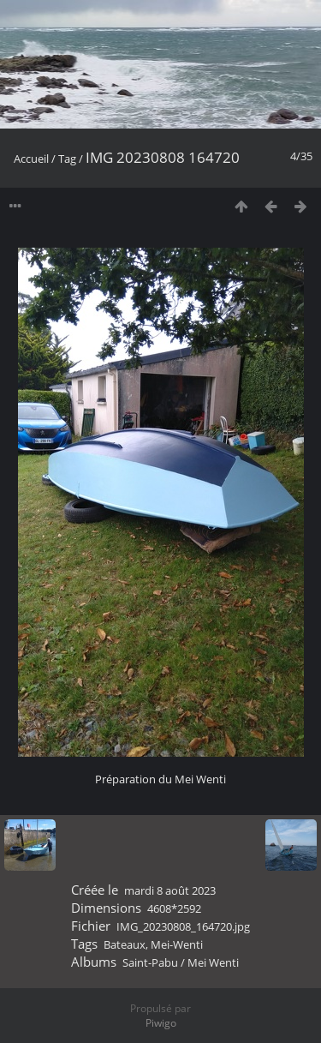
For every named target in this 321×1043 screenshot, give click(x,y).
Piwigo (161, 1023)
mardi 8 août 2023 (170, 890)
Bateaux (125, 944)
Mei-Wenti (177, 944)
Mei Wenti (213, 962)
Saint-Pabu (150, 962)
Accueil (31, 158)
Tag (67, 158)
